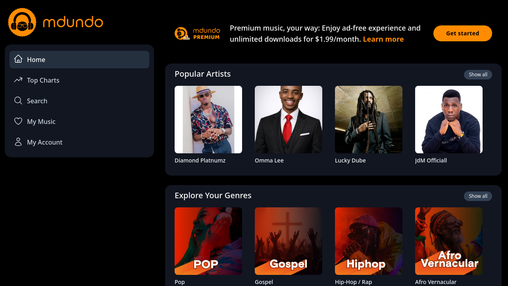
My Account (37, 142)
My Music (34, 121)
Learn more (383, 39)
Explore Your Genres (213, 195)
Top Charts (36, 80)
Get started (462, 33)
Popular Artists (203, 73)
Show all (478, 74)
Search (30, 100)
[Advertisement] (79, 228)
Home (29, 59)
